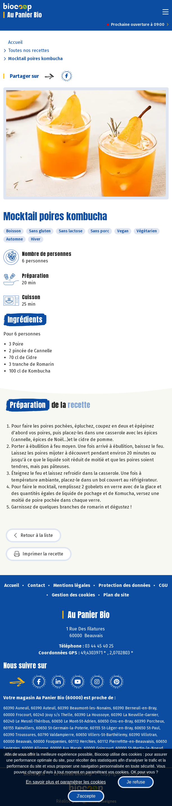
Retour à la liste (33, 535)
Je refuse (135, 782)
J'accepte (85, 796)
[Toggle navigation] (165, 13)
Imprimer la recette (38, 554)
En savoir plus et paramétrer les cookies (66, 782)
